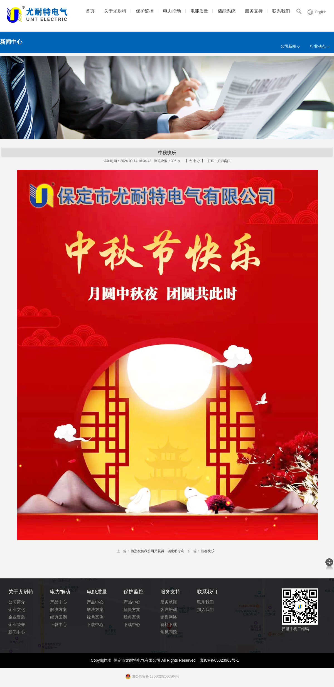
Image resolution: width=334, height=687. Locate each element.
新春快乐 (207, 551)
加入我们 (205, 609)
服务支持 (254, 11)
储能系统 (226, 11)
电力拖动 (172, 11)
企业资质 (16, 617)
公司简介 (16, 602)
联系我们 (281, 11)
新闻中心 (16, 632)
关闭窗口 (223, 161)
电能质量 (199, 11)
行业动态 (318, 46)
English (320, 12)
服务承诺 (168, 602)
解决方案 (58, 609)
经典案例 (58, 617)
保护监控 (145, 11)
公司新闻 (288, 46)
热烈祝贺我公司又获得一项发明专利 (157, 551)
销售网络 (168, 617)
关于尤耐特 (115, 11)
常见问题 (168, 632)
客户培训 (168, 609)
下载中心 (58, 624)
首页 (90, 11)
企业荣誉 (16, 624)
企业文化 (16, 609)
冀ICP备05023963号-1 (219, 660)
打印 (211, 161)
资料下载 (168, 624)
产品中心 (58, 602)
